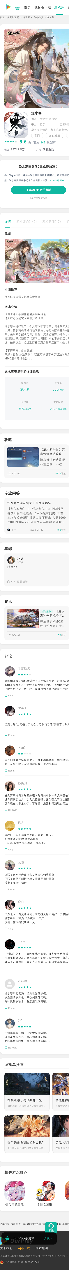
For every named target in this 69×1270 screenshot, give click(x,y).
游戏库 (26, 17)
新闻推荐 (46, 611)
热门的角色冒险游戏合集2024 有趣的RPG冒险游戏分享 (27, 1142)
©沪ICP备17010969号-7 (54, 1255)
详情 (8, 221)
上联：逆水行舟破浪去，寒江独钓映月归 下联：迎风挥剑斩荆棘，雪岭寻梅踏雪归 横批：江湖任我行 (29, 878)
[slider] (10, 142)
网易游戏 (25, 409)
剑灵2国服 (45, 1204)
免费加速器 (13, 17)
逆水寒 (25, 389)
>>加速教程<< (57, 180)
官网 (37, 135)
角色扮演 (38, 17)
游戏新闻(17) (51, 221)
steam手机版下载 (36, 1224)
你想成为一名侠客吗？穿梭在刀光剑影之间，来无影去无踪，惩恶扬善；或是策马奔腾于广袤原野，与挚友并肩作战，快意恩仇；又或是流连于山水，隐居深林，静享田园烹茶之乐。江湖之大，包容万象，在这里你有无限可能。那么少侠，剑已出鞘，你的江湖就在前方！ (27, 1106)
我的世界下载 (18, 1224)
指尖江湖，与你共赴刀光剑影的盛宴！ (27, 1100)
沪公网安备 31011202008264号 (20, 1262)
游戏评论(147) (26, 221)
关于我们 (6, 1248)
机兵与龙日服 (14, 1204)
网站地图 (42, 1248)
